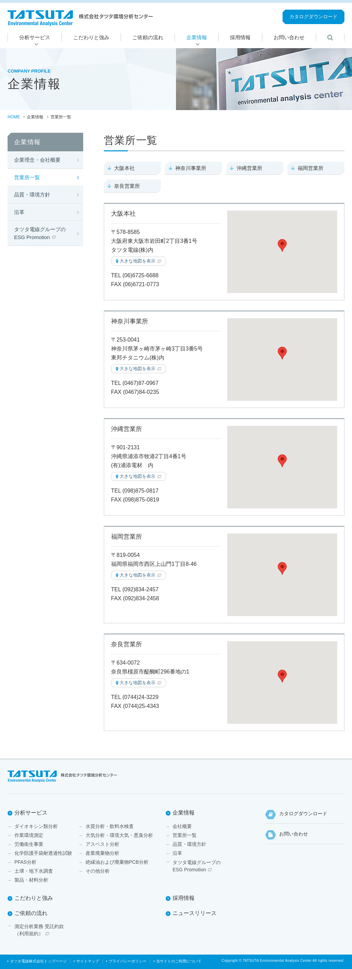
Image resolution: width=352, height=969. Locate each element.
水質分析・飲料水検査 (110, 826)
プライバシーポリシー (127, 961)
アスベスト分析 (102, 844)
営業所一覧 (27, 177)
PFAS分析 (25, 862)
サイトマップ (87, 961)
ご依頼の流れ (30, 913)
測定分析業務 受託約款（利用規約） (39, 930)
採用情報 (184, 898)
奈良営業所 (127, 186)
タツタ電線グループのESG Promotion (40, 233)
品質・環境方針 (32, 194)
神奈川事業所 (190, 168)
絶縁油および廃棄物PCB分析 (117, 862)
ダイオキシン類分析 (36, 826)
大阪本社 (124, 168)
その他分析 (98, 871)
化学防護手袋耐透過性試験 (43, 853)
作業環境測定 (28, 835)
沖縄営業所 (249, 168)
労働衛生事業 (28, 844)
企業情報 (184, 813)
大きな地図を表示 (137, 260)
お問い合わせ (293, 834)
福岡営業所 (310, 168)
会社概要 (182, 826)
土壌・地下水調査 (33, 871)
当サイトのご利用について (178, 961)
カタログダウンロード (313, 16)
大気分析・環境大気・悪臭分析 (119, 835)
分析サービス (30, 813)
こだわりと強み (33, 898)
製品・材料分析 (31, 880)
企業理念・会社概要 (37, 160)
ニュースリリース (195, 913)
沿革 (19, 212)
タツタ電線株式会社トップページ (38, 961)
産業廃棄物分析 (102, 853)
